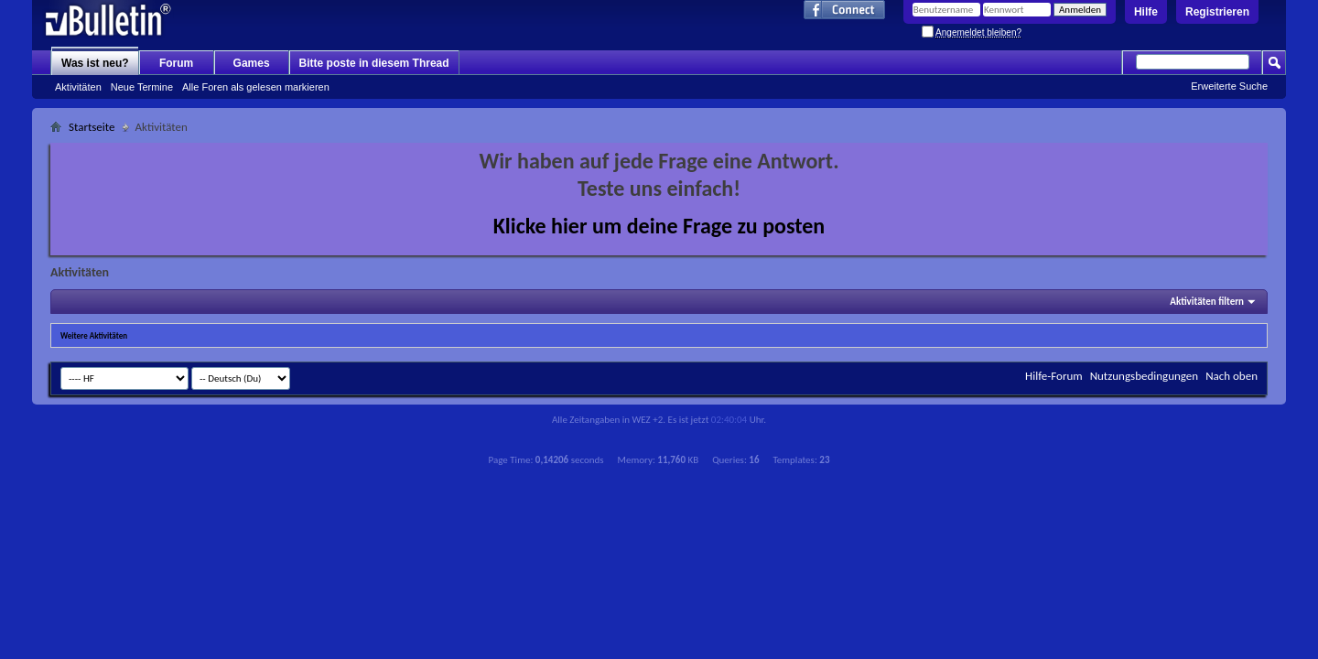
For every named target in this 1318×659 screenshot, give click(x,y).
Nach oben (1231, 376)
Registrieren (1217, 11)
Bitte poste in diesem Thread (374, 63)
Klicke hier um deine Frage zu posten (659, 225)
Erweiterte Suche (1229, 86)
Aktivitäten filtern (1207, 302)
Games (251, 63)
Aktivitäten (78, 86)
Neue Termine (142, 86)
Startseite (92, 127)
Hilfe (1146, 11)
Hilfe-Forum (1054, 376)
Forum (176, 63)
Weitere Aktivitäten (93, 335)
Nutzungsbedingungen (1144, 376)
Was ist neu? (95, 63)
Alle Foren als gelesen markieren (256, 86)
